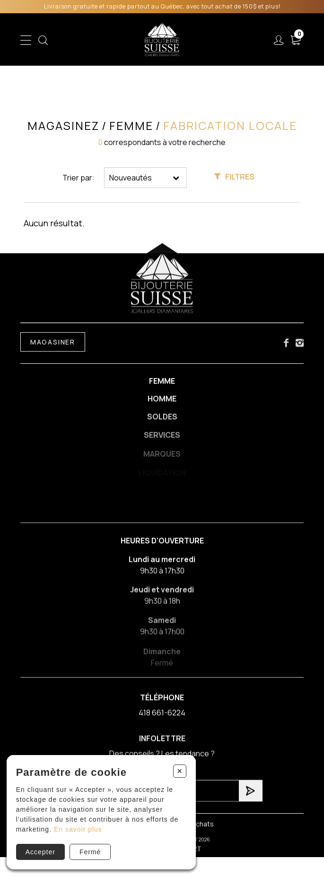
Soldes (162, 420)
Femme (162, 383)
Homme (162, 401)
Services (162, 439)
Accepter (40, 852)
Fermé (90, 852)
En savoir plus (78, 829)
